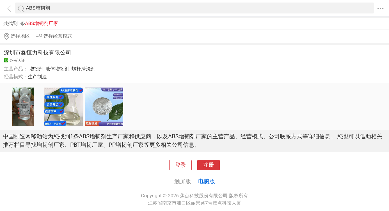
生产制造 (37, 76)
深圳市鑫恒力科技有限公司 (37, 52)
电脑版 (206, 181)
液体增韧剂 (57, 69)
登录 (180, 165)
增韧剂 (36, 69)
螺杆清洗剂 (83, 69)
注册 (208, 165)
